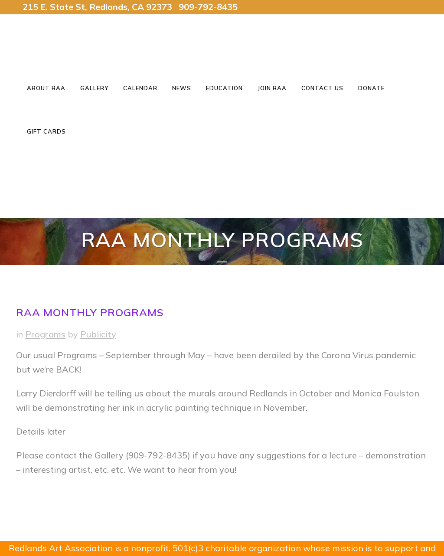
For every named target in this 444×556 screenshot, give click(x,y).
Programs (45, 334)
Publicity (98, 334)
